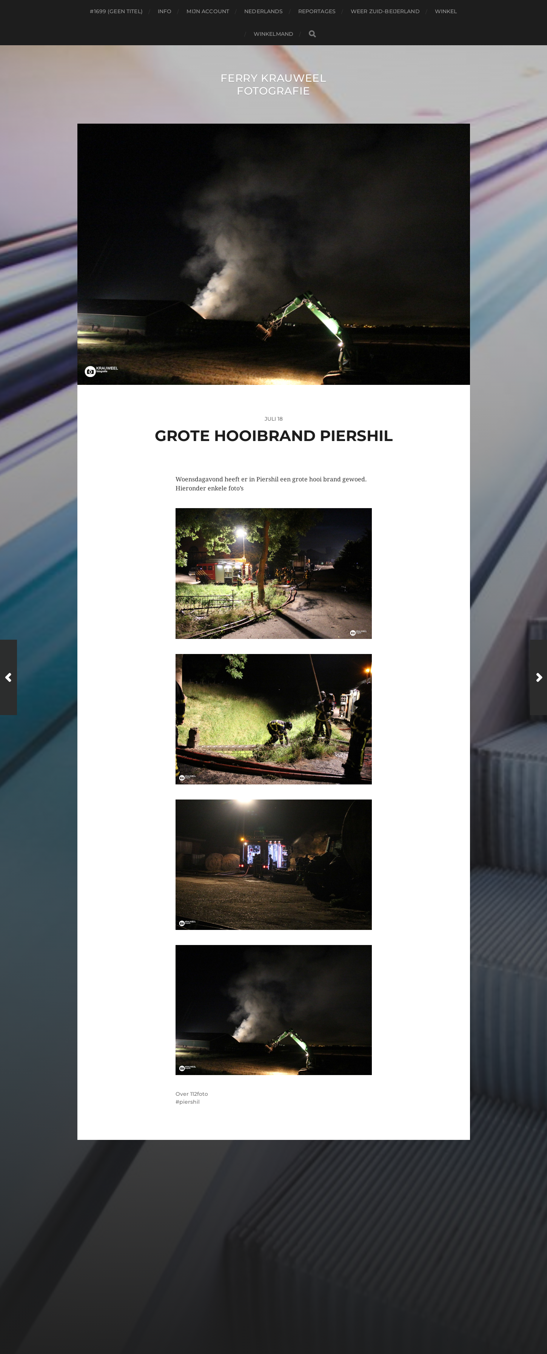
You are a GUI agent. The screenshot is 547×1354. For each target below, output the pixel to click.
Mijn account (207, 11)
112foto (199, 1094)
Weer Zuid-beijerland (385, 11)
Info (165, 11)
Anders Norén (292, 1321)
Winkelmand (273, 34)
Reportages (317, 11)
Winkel (446, 11)
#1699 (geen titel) (116, 11)
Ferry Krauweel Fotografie (273, 84)
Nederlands (263, 11)
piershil (189, 1101)
